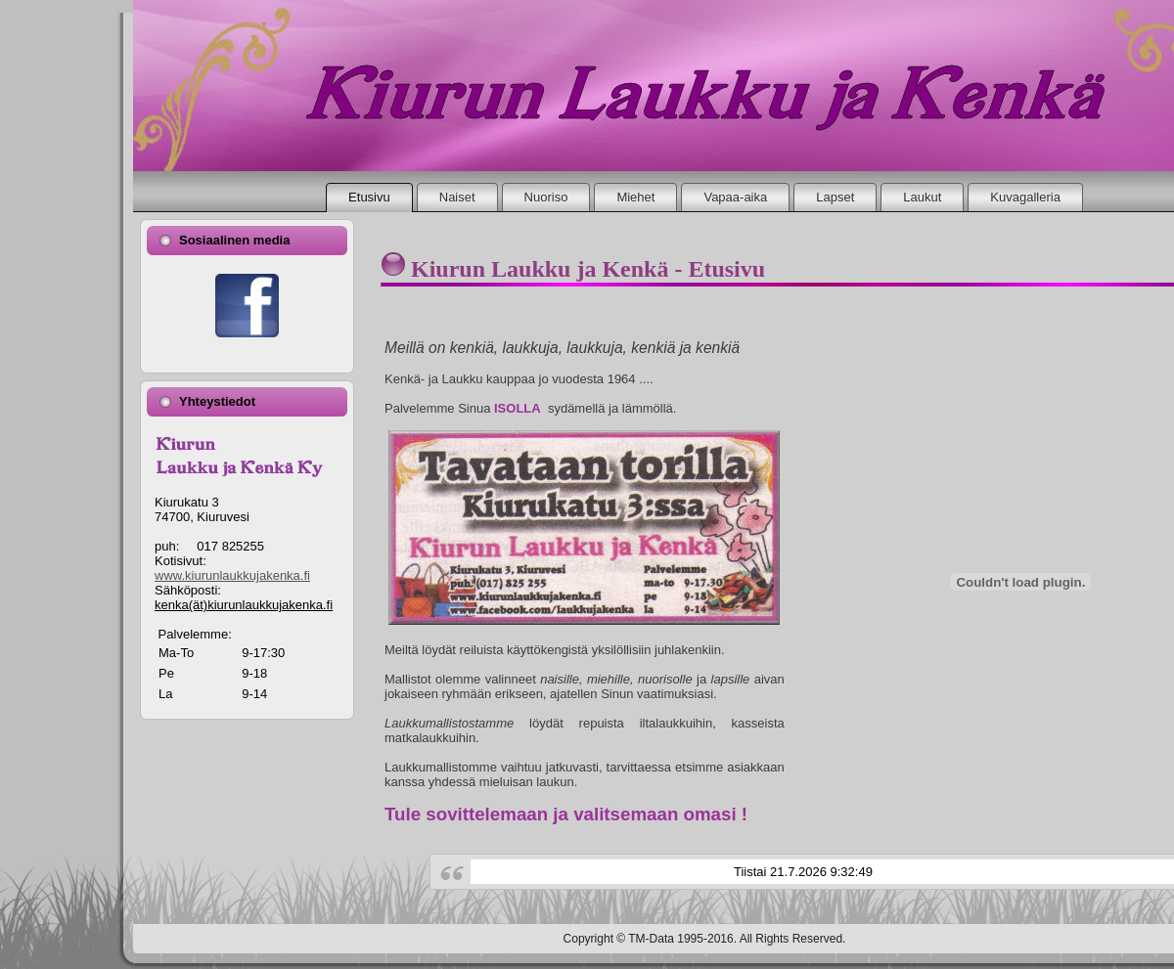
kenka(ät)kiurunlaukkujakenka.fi (244, 604)
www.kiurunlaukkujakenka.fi (232, 575)
